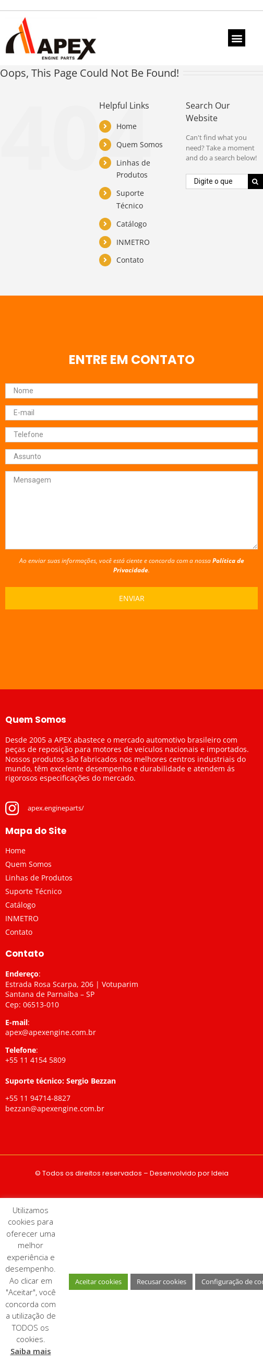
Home (126, 126)
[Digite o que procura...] (217, 181)
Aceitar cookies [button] (98, 1281)
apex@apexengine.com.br (50, 1032)
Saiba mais (30, 1351)
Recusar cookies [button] (161, 1281)
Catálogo (131, 224)
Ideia (220, 1173)
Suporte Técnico (33, 891)
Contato (130, 260)
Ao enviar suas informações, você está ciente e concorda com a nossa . (131, 565)
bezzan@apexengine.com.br (54, 1108)
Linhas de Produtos (39, 878)
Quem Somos (139, 144)
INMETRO (133, 242)
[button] (236, 38)
